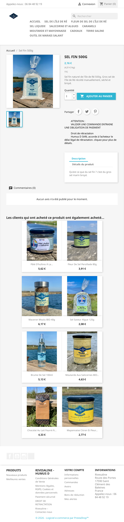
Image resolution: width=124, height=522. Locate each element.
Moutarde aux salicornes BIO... (82, 374)
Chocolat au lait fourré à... (42, 430)
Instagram (24, 456)
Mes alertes (70, 499)
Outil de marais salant (46, 35)
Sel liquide (38, 26)
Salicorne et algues (63, 26)
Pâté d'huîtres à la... (42, 264)
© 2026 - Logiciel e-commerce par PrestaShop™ (62, 517)
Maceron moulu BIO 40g (42, 319)
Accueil (35, 21)
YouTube (17, 456)
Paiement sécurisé (45, 496)
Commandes (71, 482)
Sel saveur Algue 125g (82, 319)
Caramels (89, 26)
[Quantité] (68, 96)
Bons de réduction (74, 494)
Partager (78, 111)
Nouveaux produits (16, 474)
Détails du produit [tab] (83, 164)
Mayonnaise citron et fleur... (82, 430)
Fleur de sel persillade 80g (82, 264)
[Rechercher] (94, 16)
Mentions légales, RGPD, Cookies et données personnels (46, 489)
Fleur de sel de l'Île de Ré (89, 21)
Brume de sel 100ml (42, 374)
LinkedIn (31, 456)
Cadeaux (76, 31)
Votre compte (74, 470)
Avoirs (67, 486)
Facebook (10, 456)
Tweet (87, 111)
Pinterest (95, 111)
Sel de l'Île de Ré (55, 21)
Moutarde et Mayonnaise (48, 31)
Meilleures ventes (16, 479)
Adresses (69, 490)
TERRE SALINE (95, 31)
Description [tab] (79, 158)
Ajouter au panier (96, 96)
